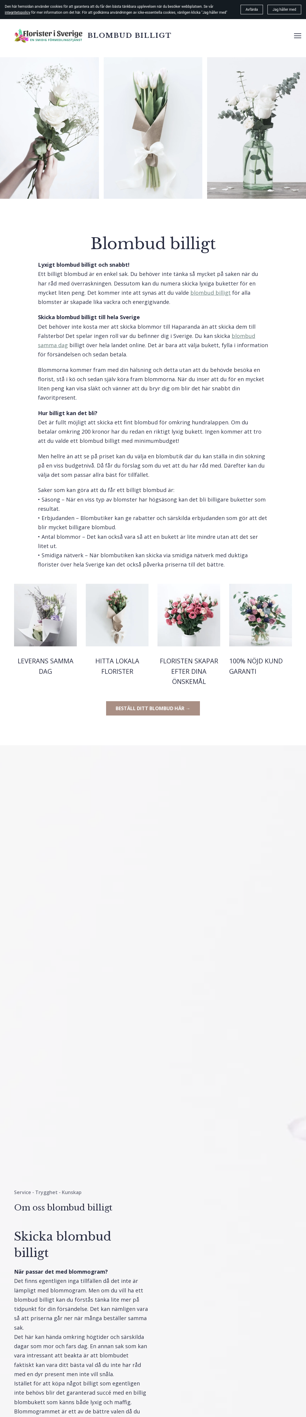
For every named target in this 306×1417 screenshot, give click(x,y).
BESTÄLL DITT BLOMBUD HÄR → (153, 708)
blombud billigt (210, 292)
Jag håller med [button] (284, 9)
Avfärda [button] (252, 9)
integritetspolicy (17, 12)
